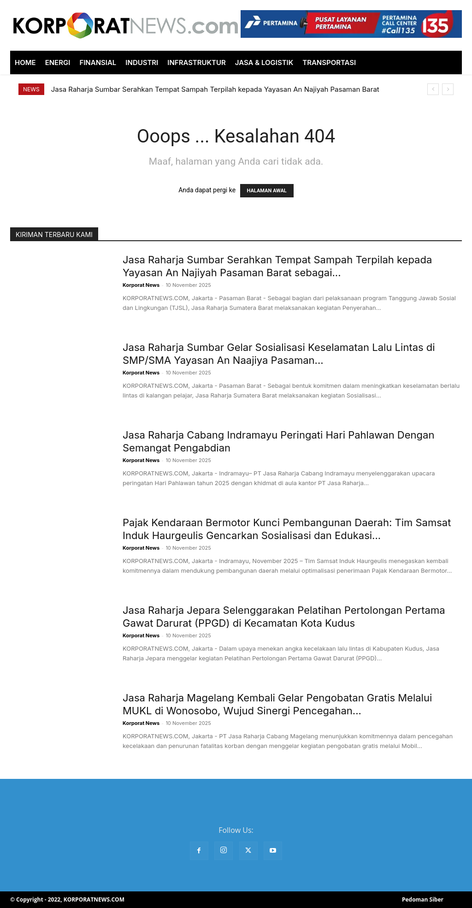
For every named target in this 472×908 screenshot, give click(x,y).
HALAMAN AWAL (267, 191)
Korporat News (141, 285)
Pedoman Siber (422, 899)
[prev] (433, 89)
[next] (448, 89)
